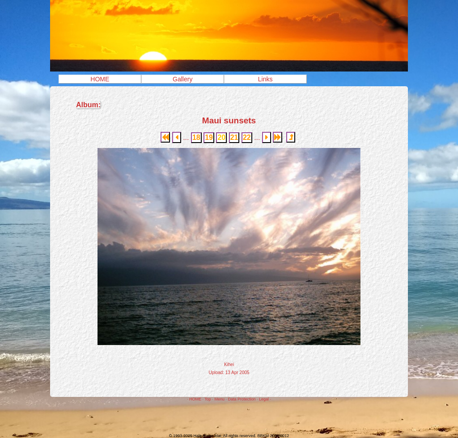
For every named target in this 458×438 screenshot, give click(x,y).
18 (196, 137)
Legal (264, 399)
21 (234, 137)
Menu (219, 399)
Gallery (182, 79)
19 (209, 137)
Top (207, 399)
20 (221, 137)
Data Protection (241, 399)
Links (265, 79)
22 (247, 137)
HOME (99, 79)
